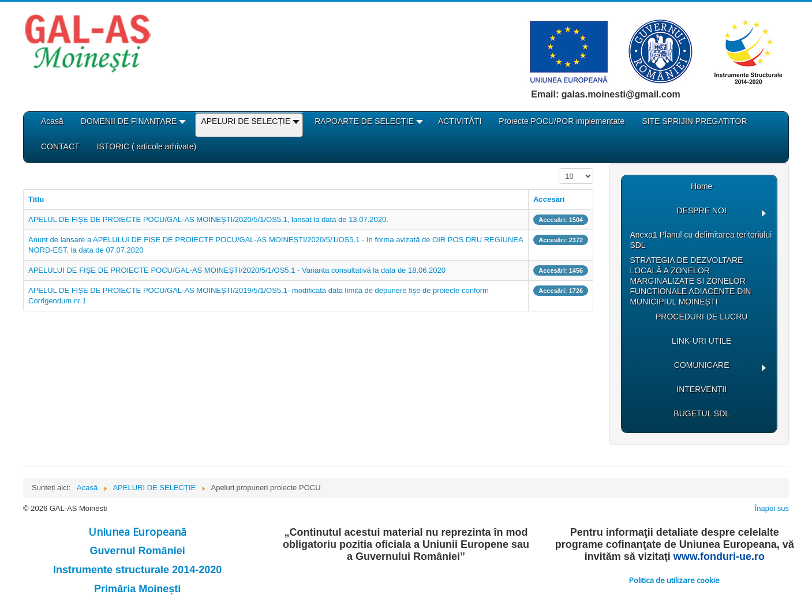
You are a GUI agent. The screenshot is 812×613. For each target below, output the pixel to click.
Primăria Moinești (137, 589)
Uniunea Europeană (137, 532)
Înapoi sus (772, 508)
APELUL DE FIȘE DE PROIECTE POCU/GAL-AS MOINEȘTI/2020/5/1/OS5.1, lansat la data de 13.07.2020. (208, 219)
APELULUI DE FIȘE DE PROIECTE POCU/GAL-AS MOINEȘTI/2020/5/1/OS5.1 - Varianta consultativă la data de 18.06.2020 (237, 270)
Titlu (36, 199)
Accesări (548, 199)
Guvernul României (137, 550)
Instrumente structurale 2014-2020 (137, 570)
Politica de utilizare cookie (674, 580)
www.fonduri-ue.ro (719, 556)
